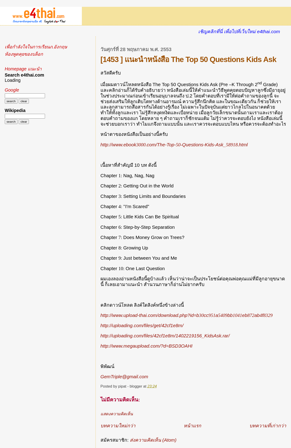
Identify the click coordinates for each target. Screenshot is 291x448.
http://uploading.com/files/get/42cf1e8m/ (141, 325)
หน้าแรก (192, 425)
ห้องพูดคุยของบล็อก (24, 54)
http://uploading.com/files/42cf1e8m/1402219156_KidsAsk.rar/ (165, 335)
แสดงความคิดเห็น (116, 414)
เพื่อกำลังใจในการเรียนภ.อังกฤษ (36, 46)
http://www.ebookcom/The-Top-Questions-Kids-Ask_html (174, 144)
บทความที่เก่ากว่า (267, 425)
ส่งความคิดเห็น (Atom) (153, 440)
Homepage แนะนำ (23, 68)
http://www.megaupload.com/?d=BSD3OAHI (146, 345)
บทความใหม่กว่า (117, 425)
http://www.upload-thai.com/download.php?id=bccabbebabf (186, 315)
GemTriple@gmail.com (124, 376)
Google (12, 89)
